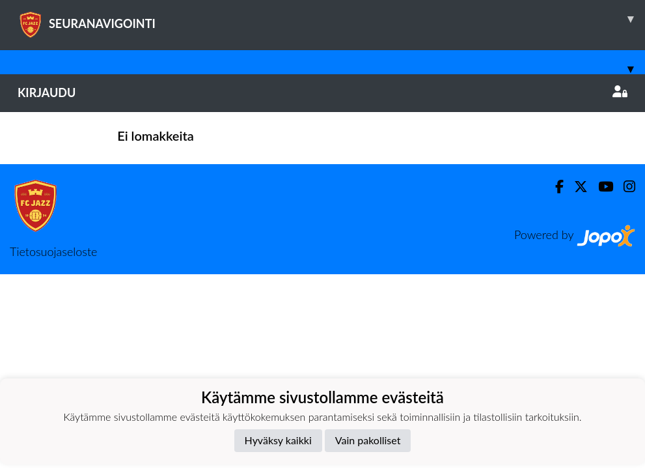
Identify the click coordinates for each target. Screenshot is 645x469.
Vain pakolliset (368, 440)
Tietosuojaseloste (53, 251)
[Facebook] (554, 186)
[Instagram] (624, 186)
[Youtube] (600, 186)
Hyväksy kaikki (278, 440)
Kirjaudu (322, 92)
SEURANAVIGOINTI (331, 19)
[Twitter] (576, 186)
